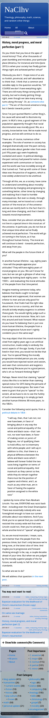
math (30, 599)
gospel (34, 702)
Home (7, 27)
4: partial (34, 665)
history (39, 37)
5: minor (34, 668)
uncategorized (36, 709)
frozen (11, 699)
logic (45, 597)
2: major (34, 658)
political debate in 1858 (13, 412)
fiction (9, 689)
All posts (18, 29)
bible (27, 597)
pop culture (11, 695)
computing (33, 597)
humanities (43, 610)
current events (37, 608)
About (31, 27)
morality (44, 37)
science (33, 685)
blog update (10, 679)
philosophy (37, 599)
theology (44, 599)
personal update (12, 705)
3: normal (17, 37)
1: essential (18, 628)
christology (36, 699)
